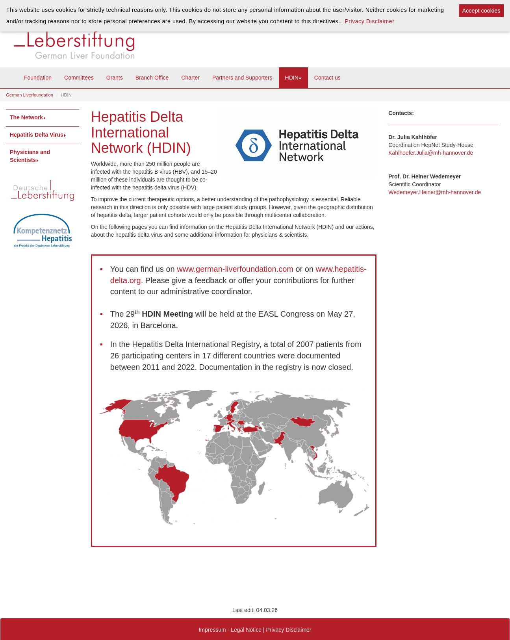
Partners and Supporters (242, 77)
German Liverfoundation (29, 95)
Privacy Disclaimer (288, 630)
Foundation (38, 77)
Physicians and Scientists (30, 156)
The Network (28, 117)
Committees (79, 77)
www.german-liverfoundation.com (235, 269)
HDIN (293, 77)
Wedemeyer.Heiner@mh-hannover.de (434, 192)
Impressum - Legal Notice (229, 630)
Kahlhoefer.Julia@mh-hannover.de (430, 153)
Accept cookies (481, 10)
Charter (190, 77)
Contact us (327, 77)
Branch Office (152, 77)
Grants (114, 77)
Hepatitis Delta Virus (38, 135)
